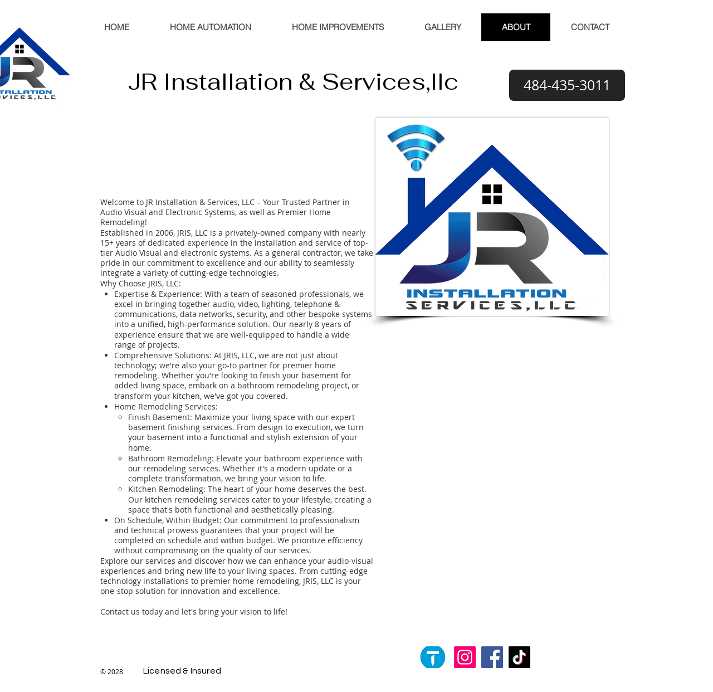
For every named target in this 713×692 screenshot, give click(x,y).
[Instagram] (465, 657)
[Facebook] (492, 657)
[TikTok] (519, 657)
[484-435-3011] (567, 85)
